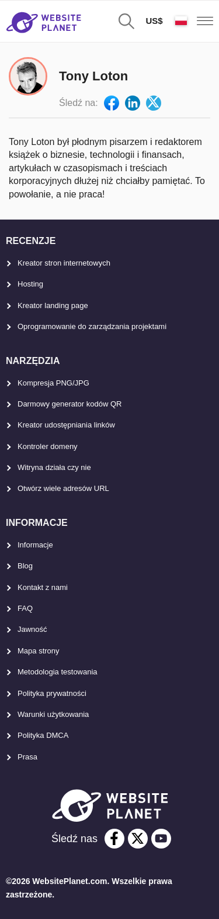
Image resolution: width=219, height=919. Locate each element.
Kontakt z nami (43, 587)
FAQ (25, 608)
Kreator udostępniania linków (66, 424)
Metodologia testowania (58, 671)
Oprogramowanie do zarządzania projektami (92, 326)
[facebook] (114, 839)
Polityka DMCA (43, 735)
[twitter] (138, 839)
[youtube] (161, 839)
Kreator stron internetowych (64, 263)
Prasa (27, 756)
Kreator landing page (53, 305)
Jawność (32, 629)
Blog (25, 565)
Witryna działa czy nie (54, 467)
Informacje (35, 544)
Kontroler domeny (48, 446)
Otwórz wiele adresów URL (63, 488)
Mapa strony (39, 650)
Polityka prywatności (52, 693)
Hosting (30, 284)
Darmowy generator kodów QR (69, 404)
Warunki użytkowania (53, 714)
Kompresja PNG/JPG (53, 383)
